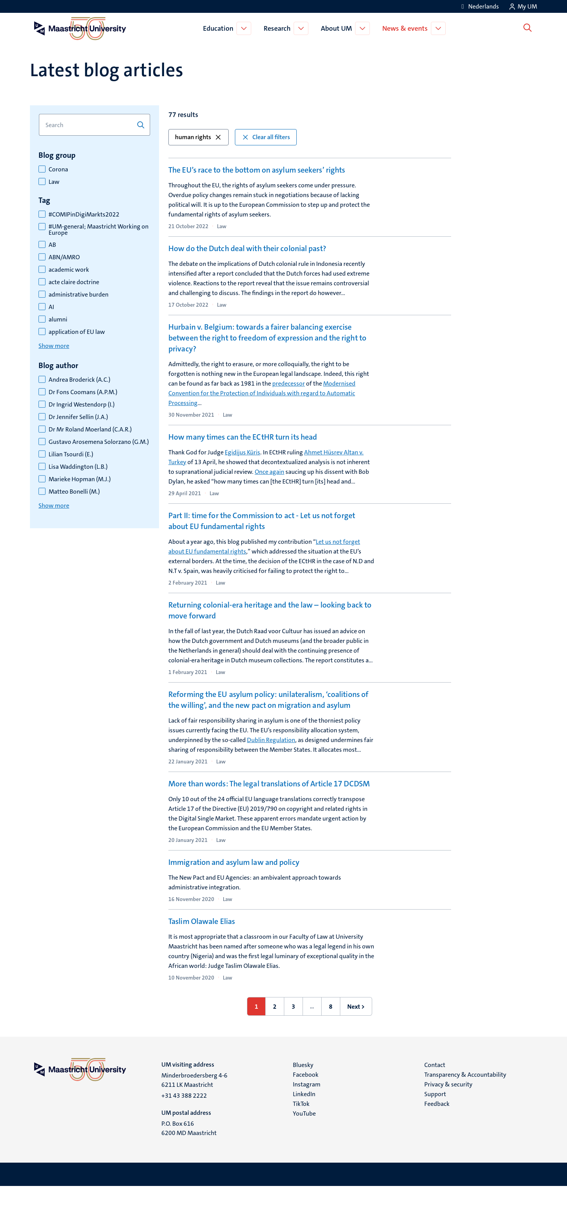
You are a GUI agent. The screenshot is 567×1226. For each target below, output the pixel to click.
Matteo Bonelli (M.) (74, 492)
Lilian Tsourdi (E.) (71, 454)
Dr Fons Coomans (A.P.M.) (83, 392)
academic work (69, 270)
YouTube (304, 1153)
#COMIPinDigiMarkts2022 (84, 214)
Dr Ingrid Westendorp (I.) (82, 405)
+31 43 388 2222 (184, 1135)
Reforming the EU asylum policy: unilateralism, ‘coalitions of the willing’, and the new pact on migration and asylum (268, 709)
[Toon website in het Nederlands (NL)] (479, 6)
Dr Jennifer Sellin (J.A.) (78, 417)
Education (220, 28)
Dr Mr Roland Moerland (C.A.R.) (90, 429)
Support (435, 1134)
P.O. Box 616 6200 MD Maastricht (189, 1168)
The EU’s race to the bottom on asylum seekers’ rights (256, 170)
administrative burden (78, 295)
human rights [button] (198, 137)
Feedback (437, 1143)
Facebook (305, 1114)
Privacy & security (448, 1124)
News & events (406, 28)
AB (52, 245)
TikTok (301, 1143)
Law (54, 182)
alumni (58, 319)
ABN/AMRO (64, 257)
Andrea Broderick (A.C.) (79, 380)
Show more (53, 346)
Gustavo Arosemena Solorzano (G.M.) (99, 442)
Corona (58, 169)
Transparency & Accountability (465, 1114)
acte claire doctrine (74, 282)
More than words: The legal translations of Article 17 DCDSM (269, 794)
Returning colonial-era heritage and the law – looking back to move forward (269, 620)
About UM (338, 28)
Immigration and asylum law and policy (233, 876)
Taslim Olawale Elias (201, 957)
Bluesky (303, 1104)
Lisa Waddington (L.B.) (78, 467)
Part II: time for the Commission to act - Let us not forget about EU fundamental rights (261, 530)
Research (278, 28)
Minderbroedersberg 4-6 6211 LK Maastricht (194, 1119)
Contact (434, 1104)
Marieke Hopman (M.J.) (80, 479)
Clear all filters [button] (266, 137)
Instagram (306, 1124)
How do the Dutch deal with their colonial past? (247, 252)
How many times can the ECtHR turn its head (242, 443)
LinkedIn (304, 1134)
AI (51, 307)
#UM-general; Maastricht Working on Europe (99, 230)
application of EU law (77, 332)
